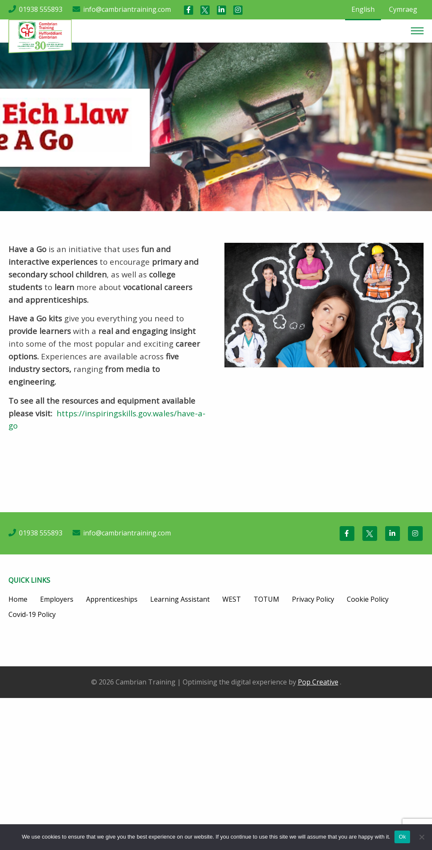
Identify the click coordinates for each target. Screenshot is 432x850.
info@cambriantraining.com (127, 9)
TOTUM (266, 599)
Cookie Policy (368, 599)
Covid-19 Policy (32, 614)
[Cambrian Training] (40, 35)
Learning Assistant (180, 599)
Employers (56, 599)
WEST (231, 599)
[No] (421, 837)
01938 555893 (40, 9)
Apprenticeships (112, 599)
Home (17, 599)
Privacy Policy (313, 599)
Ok (402, 837)
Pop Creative (318, 682)
